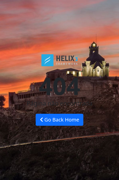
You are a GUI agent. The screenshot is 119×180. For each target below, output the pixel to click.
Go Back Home (59, 119)
